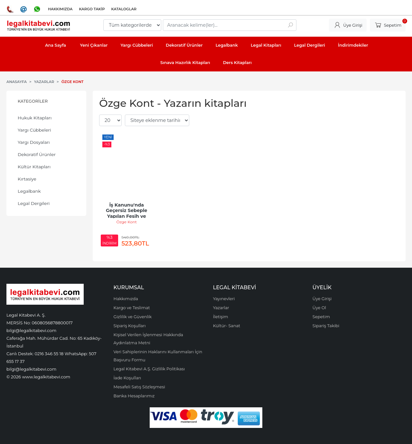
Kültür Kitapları (34, 166)
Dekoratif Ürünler (37, 154)
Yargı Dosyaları (34, 142)
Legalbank (29, 191)
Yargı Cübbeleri (34, 130)
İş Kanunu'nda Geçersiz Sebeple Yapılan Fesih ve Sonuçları (127, 213)
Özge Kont (126, 221)
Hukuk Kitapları (35, 117)
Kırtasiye (27, 178)
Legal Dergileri (34, 203)
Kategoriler (33, 101)
